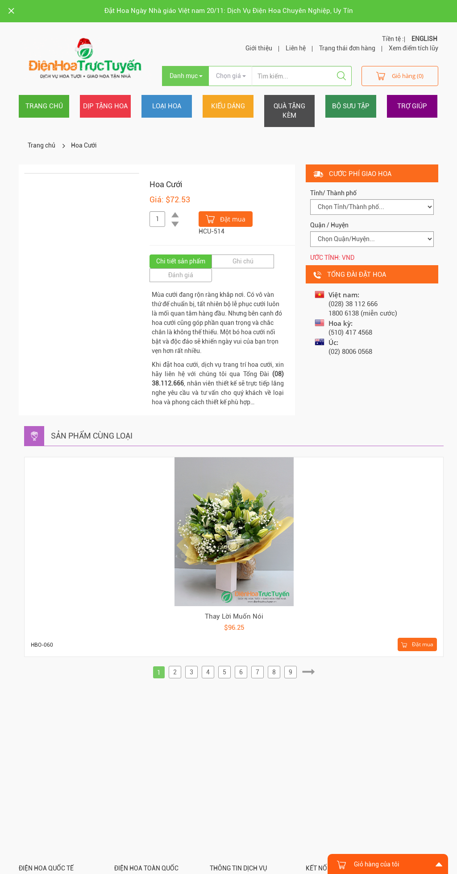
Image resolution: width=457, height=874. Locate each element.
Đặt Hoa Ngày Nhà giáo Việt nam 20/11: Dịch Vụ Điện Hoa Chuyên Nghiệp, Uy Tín (228, 11)
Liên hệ (296, 48)
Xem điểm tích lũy (413, 48)
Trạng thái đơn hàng (347, 48)
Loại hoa (166, 106)
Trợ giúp (412, 106)
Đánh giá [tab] (180, 275)
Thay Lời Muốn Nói (234, 616)
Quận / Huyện (329, 225)
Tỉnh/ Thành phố (333, 193)
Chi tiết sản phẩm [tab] (180, 261)
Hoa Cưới (84, 145)
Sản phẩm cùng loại (92, 435)
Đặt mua (225, 218)
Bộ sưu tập (351, 106)
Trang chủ (44, 106)
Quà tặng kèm (289, 110)
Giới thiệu (258, 48)
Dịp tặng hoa (105, 106)
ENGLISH (424, 38)
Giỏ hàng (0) (400, 75)
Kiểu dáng (228, 106)
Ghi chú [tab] (243, 261)
